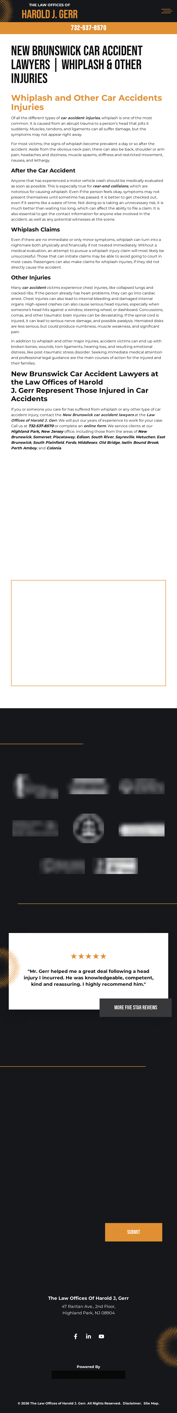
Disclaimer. (132, 1403)
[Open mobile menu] (166, 11)
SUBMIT (133, 1232)
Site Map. (151, 1403)
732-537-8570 (88, 28)
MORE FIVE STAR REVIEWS (135, 1007)
